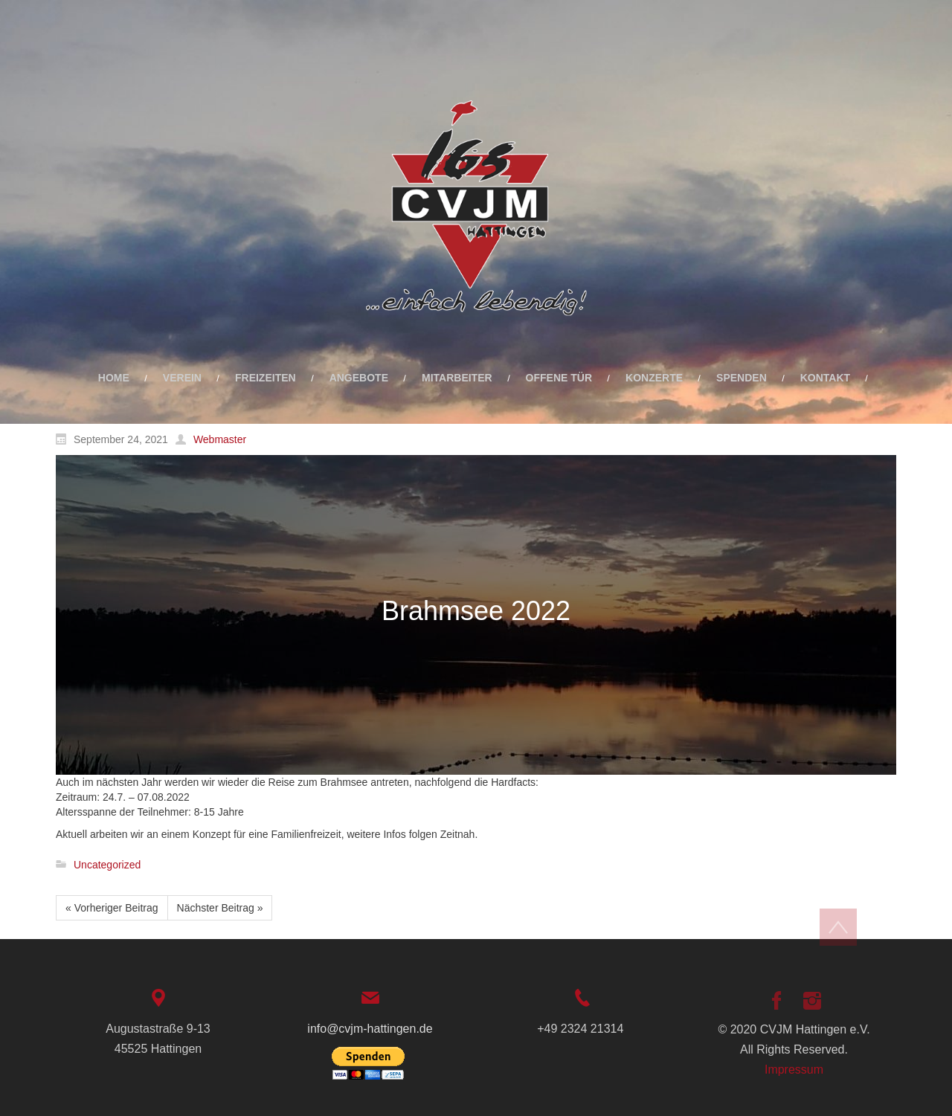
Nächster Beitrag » (220, 908)
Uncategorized (107, 865)
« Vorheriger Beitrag (111, 908)
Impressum (794, 1069)
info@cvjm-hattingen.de (369, 1028)
